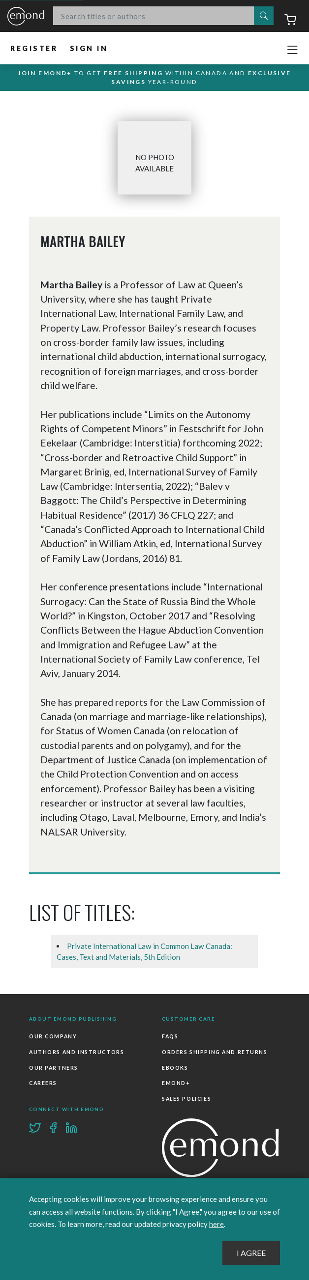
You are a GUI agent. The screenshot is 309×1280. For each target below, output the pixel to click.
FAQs (170, 1036)
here (216, 1224)
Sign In (89, 48)
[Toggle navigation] (292, 50)
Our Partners (53, 1068)
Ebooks (175, 1068)
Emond (25, 17)
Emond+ (176, 1083)
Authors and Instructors (76, 1052)
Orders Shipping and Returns (215, 1052)
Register (34, 48)
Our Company (53, 1036)
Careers (43, 1083)
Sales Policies (186, 1099)
